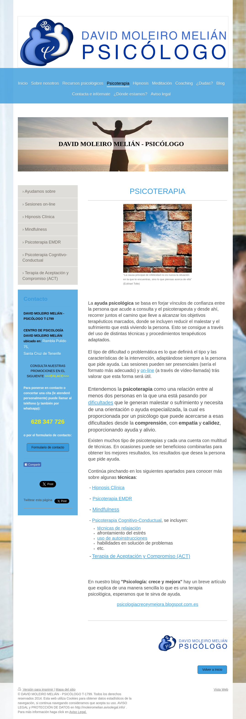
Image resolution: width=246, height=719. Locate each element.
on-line (147, 370)
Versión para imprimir (36, 689)
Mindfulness (105, 509)
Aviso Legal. (78, 712)
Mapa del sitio (65, 689)
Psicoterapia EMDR (112, 498)
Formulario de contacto (48, 447)
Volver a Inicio (212, 669)
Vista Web (221, 689)
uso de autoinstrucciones (122, 538)
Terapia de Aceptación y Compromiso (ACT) (141, 556)
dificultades (100, 402)
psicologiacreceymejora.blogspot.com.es (157, 604)
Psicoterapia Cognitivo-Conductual (126, 520)
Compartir (32, 464)
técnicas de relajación (119, 528)
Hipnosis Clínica (108, 487)
